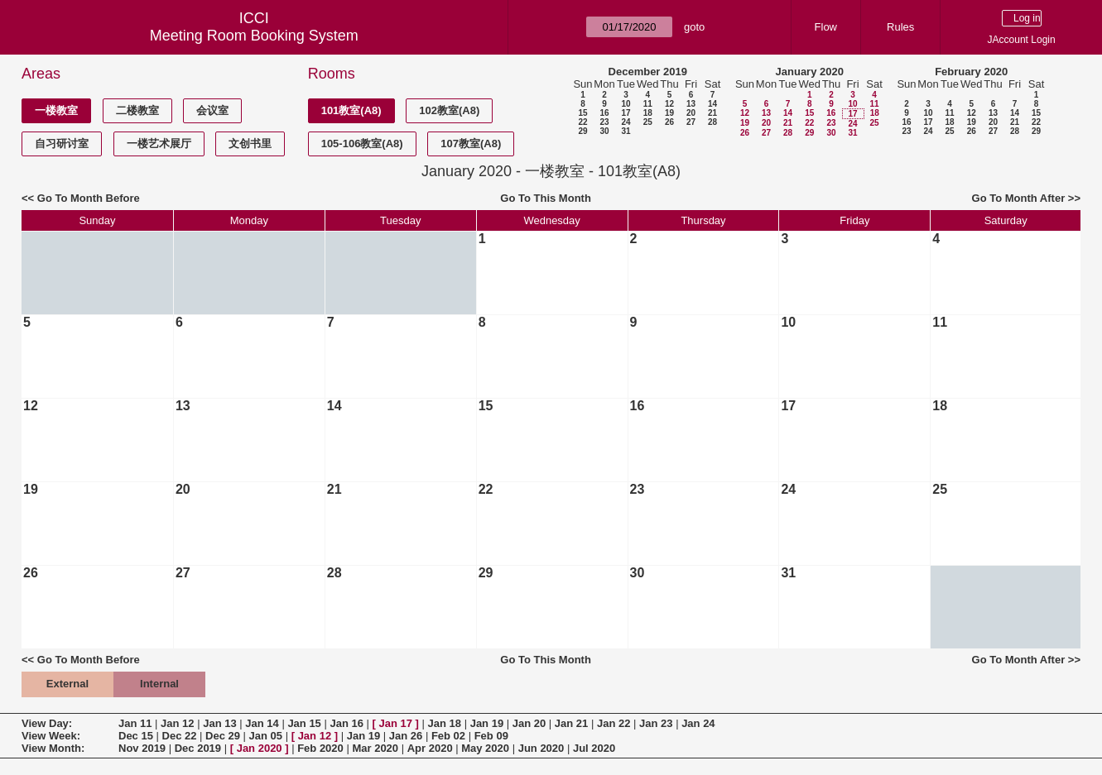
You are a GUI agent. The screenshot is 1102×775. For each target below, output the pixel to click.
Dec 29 (222, 736)
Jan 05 (265, 736)
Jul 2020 (594, 748)
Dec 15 (135, 736)
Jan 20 (529, 723)
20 (690, 112)
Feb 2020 (320, 748)
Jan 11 (135, 723)
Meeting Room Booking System (254, 35)
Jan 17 (395, 723)
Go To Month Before (88, 198)
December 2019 (648, 71)
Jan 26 (405, 736)
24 (625, 122)
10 (625, 103)
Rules (900, 27)
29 (582, 131)
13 (690, 103)
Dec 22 (179, 736)
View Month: (53, 748)
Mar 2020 (375, 748)
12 (669, 103)
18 (647, 112)
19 (669, 112)
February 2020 (971, 71)
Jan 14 (261, 723)
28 (712, 122)
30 (604, 131)
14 (712, 103)
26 (669, 122)
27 (690, 122)
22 (582, 122)
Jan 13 (219, 723)
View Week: (51, 736)
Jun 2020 (541, 748)
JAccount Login (1022, 39)
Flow (826, 27)
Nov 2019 (142, 748)
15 (582, 112)
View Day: (47, 723)
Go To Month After (1019, 198)
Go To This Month (545, 198)
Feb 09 (491, 736)
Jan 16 (346, 723)
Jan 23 (655, 723)
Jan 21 (571, 723)
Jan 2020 (259, 748)
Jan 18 (444, 723)
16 (604, 112)
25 (647, 122)
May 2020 (485, 748)
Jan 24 (698, 723)
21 (712, 112)
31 (625, 131)
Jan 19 (486, 723)
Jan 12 (177, 723)
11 (647, 103)
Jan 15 (303, 723)
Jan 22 (613, 723)
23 (604, 122)
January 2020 (810, 71)
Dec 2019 (198, 748)
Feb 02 (448, 736)
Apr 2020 (430, 748)
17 (625, 112)
